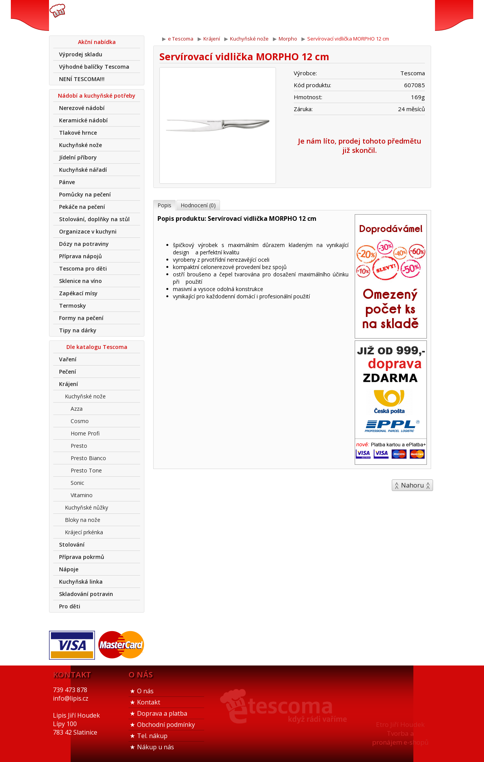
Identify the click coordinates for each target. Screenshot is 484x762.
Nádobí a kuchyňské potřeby (96, 95)
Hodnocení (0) (198, 205)
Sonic (77, 482)
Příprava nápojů (80, 256)
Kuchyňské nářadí (83, 169)
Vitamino (82, 495)
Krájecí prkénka (84, 532)
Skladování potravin (86, 594)
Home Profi (85, 433)
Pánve (67, 182)
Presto (79, 445)
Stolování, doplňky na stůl (94, 219)
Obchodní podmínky (166, 724)
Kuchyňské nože (80, 145)
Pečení (67, 371)
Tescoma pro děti (83, 268)
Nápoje (68, 569)
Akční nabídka (97, 42)
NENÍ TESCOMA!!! (82, 79)
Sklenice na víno (80, 280)
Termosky (72, 305)
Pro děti (69, 606)
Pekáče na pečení (82, 206)
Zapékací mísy (78, 293)
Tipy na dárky (77, 330)
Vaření (67, 359)
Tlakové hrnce (78, 132)
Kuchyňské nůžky (86, 507)
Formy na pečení (81, 318)
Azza (77, 408)
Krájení (68, 384)
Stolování (72, 544)
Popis (164, 205)
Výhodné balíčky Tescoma (94, 66)
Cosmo (80, 421)
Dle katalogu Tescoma (96, 347)
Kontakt (148, 702)
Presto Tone (86, 470)
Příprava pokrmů (81, 556)
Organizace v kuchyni (88, 231)
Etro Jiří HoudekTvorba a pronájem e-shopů (400, 733)
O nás (145, 691)
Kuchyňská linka (81, 581)
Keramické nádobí (83, 120)
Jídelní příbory (78, 157)
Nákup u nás (155, 747)
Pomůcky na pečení (85, 194)
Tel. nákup (152, 736)
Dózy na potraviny (84, 243)
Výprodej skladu (80, 54)
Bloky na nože (82, 519)
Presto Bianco (88, 458)
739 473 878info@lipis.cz (171, 15)
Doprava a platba (162, 713)
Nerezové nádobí (82, 108)
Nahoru (412, 485)
